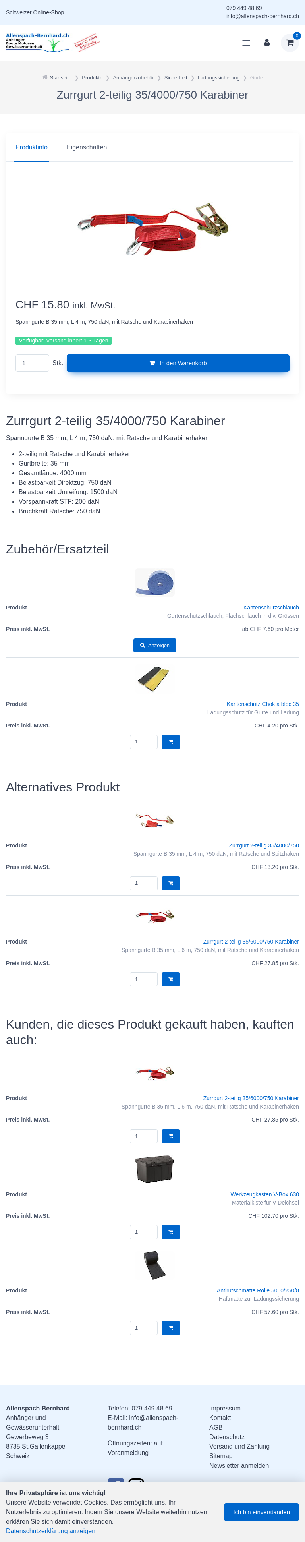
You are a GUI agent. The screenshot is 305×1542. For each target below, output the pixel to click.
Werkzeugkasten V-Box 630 (264, 1194)
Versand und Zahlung (239, 1446)
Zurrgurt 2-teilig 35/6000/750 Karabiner (251, 941)
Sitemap (221, 1456)
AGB (216, 1427)
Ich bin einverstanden (261, 1512)
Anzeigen (155, 645)
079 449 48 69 (244, 8)
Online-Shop (48, 12)
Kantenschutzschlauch (271, 607)
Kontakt (220, 1417)
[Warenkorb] (290, 43)
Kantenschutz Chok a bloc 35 (263, 704)
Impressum (225, 1408)
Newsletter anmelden (239, 1465)
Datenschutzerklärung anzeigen (50, 1531)
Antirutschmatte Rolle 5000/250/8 (258, 1290)
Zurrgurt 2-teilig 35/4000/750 (264, 845)
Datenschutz (227, 1437)
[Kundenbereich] (267, 43)
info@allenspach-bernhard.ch (262, 16)
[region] (152, 147)
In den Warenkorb (178, 363)
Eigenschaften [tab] (87, 147)
